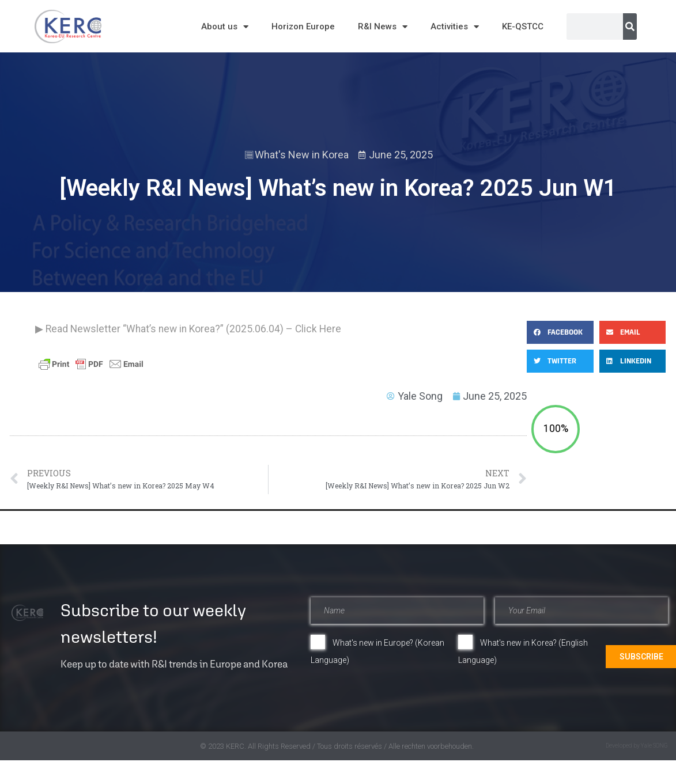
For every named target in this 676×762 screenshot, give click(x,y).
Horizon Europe (303, 26)
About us (224, 27)
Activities (454, 27)
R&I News (382, 27)
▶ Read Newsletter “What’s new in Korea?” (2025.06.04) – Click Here (188, 329)
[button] (560, 332)
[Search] (630, 26)
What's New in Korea (302, 155)
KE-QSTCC (522, 26)
